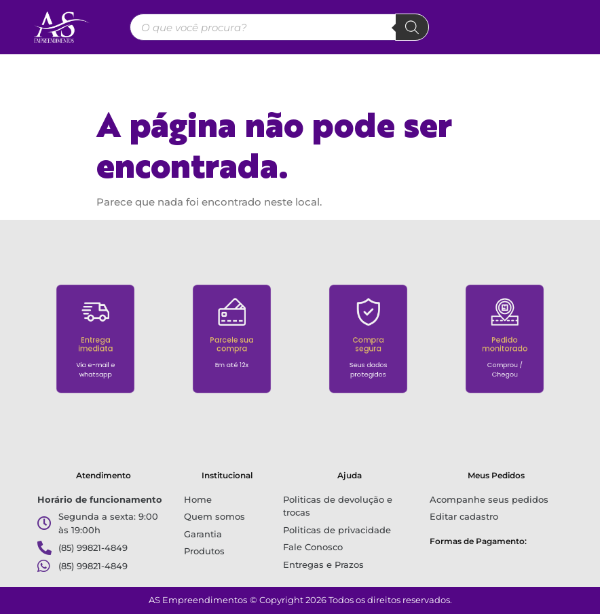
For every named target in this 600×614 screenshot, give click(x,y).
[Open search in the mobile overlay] (279, 27)
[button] (300, 72)
